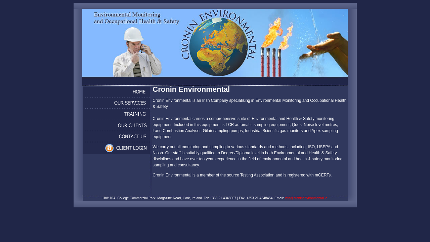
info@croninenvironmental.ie (306, 198)
